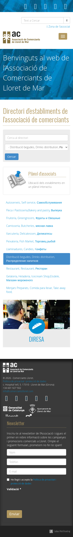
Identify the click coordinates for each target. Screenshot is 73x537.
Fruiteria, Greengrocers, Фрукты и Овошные (33, 218)
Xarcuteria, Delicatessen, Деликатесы (29, 233)
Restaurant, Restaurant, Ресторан (26, 268)
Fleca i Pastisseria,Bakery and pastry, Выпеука (34, 210)
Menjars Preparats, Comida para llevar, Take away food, (35, 290)
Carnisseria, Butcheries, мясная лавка (29, 226)
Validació (14, 489)
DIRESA (36, 339)
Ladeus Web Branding (62, 531)
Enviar (14, 514)
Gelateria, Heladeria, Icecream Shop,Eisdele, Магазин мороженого (33, 278)
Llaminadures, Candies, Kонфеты (26, 249)
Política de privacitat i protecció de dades (24, 381)
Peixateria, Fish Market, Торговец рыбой (30, 241)
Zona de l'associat (58, 26)
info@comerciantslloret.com (18, 391)
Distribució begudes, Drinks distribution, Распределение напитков (30, 259)
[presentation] (36, 499)
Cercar (11, 156)
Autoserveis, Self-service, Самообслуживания (34, 202)
